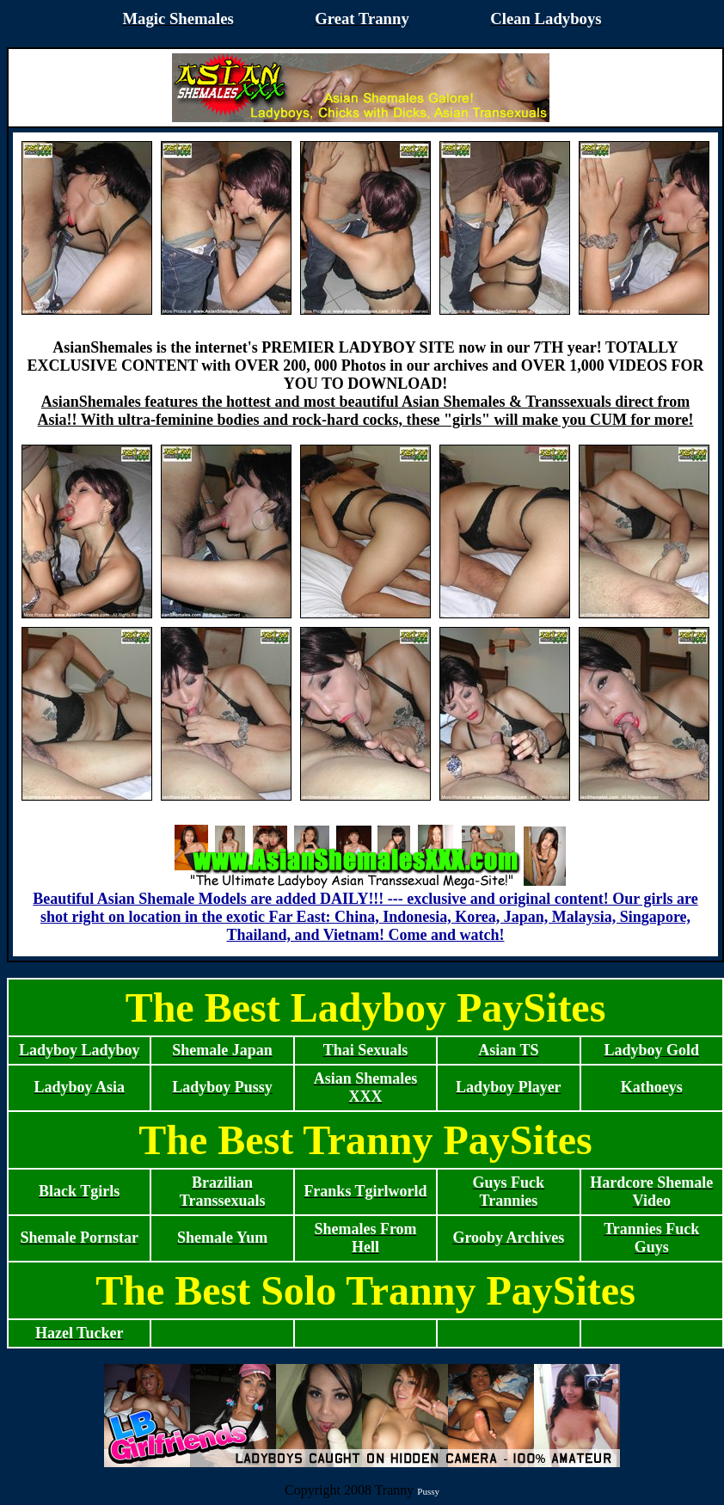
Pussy (428, 1491)
